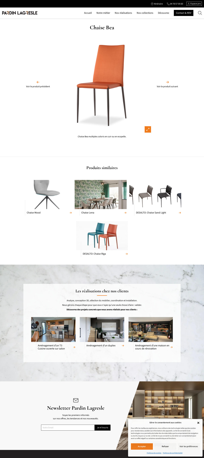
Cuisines (59, 420)
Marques (94, 425)
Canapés (27, 420)
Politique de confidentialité (172, 453)
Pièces (93, 429)
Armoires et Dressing (65, 429)
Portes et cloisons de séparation (69, 443)
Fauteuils (27, 434)
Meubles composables (32, 438)
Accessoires (61, 452)
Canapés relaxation (31, 425)
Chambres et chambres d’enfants (70, 434)
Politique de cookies (154, 453)
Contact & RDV (183, 13)
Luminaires (60, 447)
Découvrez (163, 13)
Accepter (142, 446)
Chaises (26, 452)
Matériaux (95, 420)
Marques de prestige (99, 455)
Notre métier (103, 13)
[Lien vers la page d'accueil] (19, 13)
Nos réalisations (123, 13)
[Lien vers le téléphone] (175, 4)
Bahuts (26, 443)
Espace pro (194, 3)
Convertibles (28, 429)
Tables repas (28, 447)
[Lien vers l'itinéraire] (157, 4)
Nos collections (145, 13)
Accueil (88, 13)
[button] (198, 422)
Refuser (165, 446)
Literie (58, 438)
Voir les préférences (189, 446)
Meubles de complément (66, 425)
